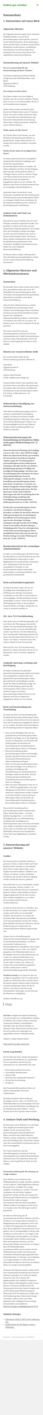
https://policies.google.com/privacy (16, 1044)
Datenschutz (7, 1337)
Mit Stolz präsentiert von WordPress (23, 1337)
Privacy (8, 1004)
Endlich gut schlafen (15, 5)
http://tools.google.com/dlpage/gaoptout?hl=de (20, 1306)
